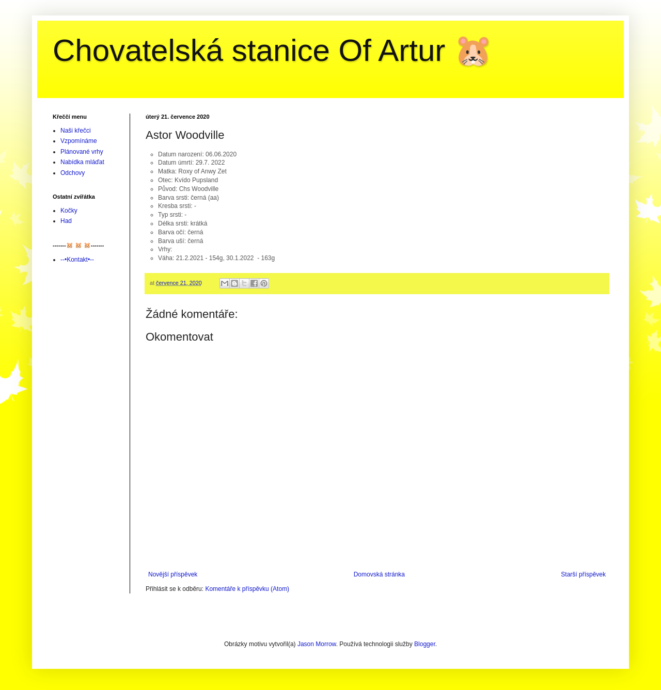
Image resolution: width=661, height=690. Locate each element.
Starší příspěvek (583, 574)
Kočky (68, 210)
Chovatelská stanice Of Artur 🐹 (273, 50)
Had (66, 220)
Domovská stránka (379, 574)
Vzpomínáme (78, 141)
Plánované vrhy (81, 151)
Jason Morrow (316, 644)
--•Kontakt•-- (77, 259)
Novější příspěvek (172, 574)
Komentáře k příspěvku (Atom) (247, 588)
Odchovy (72, 172)
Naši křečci (75, 130)
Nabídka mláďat (82, 162)
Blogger (424, 644)
